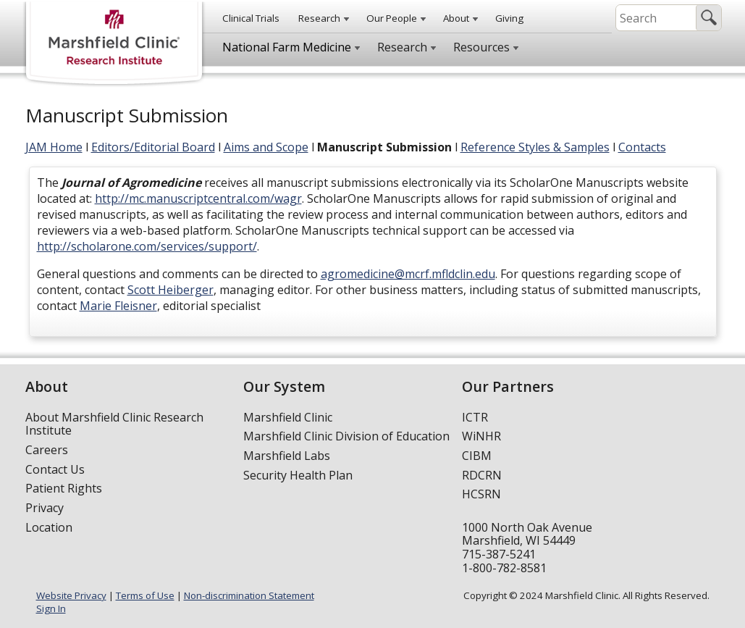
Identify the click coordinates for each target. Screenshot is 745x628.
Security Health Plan (298, 475)
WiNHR (481, 436)
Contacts (642, 147)
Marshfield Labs (286, 456)
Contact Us (55, 469)
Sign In (51, 608)
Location (48, 527)
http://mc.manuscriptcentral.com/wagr (198, 198)
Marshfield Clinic (287, 417)
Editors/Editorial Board (153, 147)
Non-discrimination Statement (249, 595)
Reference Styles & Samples (535, 147)
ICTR (475, 417)
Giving (509, 18)
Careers (46, 450)
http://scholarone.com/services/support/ (147, 246)
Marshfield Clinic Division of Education (346, 436)
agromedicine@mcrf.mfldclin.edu (408, 274)
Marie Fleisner (118, 306)
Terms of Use (145, 595)
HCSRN (481, 494)
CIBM (477, 456)
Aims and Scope (266, 147)
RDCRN (482, 475)
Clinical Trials (250, 18)
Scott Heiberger (170, 290)
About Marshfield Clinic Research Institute (114, 424)
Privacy (44, 508)
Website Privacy (71, 595)
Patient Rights (63, 488)
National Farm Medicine (286, 47)
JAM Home (54, 147)
